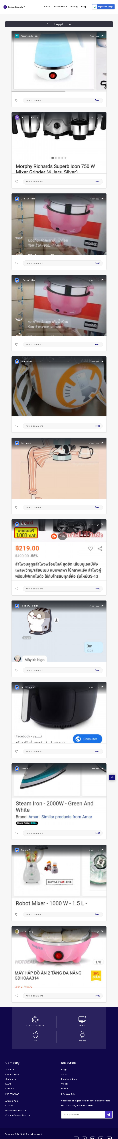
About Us (9, 1069)
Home (47, 6)
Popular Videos (69, 1079)
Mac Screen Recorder (16, 1110)
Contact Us (10, 1079)
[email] (82, 1114)
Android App (11, 1100)
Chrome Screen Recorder (18, 1115)
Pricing (74, 6)
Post (97, 100)
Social (64, 1074)
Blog (83, 6)
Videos (64, 1083)
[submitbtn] (108, 1114)
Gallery (64, 1088)
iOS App (9, 1105)
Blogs (64, 1069)
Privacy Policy (12, 1074)
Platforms (60, 6)
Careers (9, 1088)
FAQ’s (8, 1083)
